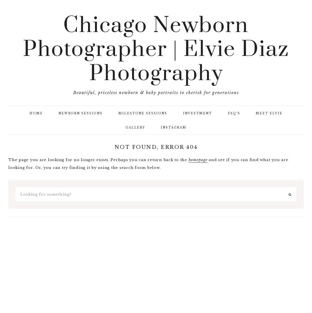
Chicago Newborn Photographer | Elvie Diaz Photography (156, 49)
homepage (198, 159)
